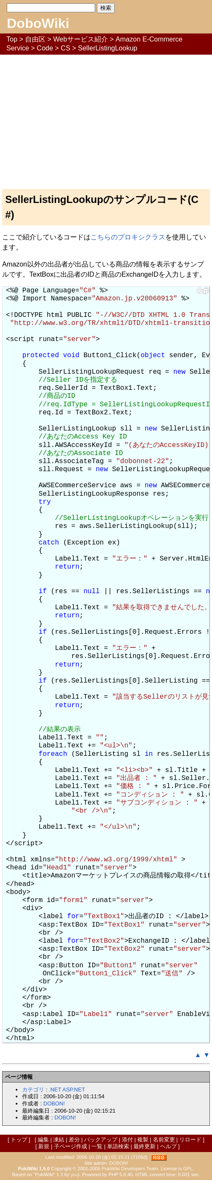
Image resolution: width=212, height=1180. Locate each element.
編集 (43, 1139)
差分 (74, 1139)
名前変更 (164, 1139)
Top (11, 39)
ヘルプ (168, 1146)
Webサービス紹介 (80, 39)
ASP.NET (73, 1089)
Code (45, 48)
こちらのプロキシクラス (127, 237)
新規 (43, 1146)
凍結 (58, 1139)
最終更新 (144, 1146)
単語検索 (118, 1146)
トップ (19, 1139)
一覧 (96, 1146)
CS (65, 48)
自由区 (35, 39)
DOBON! (54, 1103)
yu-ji (75, 1174)
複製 (142, 1139)
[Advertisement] (106, 118)
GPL (187, 1168)
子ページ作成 (70, 1146)
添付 (127, 1139)
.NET (55, 1089)
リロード (190, 1139)
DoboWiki (38, 23)
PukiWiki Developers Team (130, 1168)
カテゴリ (33, 1089)
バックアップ (100, 1139)
